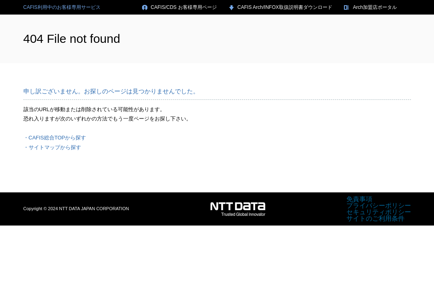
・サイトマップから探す (52, 147)
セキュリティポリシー (378, 212)
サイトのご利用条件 (375, 218)
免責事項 (359, 199)
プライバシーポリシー (378, 205)
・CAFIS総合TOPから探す (54, 138)
